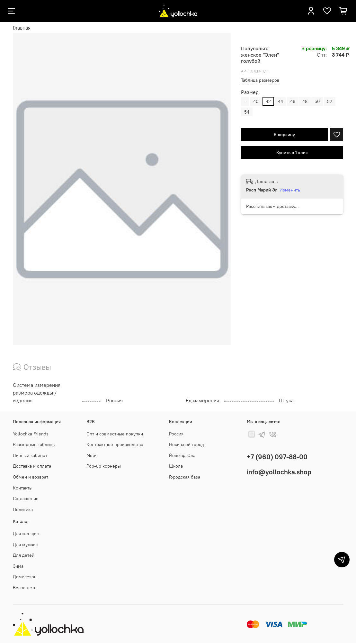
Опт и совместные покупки (114, 434)
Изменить (290, 190)
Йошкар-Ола (182, 455)
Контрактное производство (114, 444)
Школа (176, 466)
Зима (18, 566)
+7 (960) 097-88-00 (277, 456)
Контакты (22, 488)
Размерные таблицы (34, 444)
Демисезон (25, 577)
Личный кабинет (30, 455)
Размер (250, 92)
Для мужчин (25, 544)
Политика (23, 509)
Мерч (91, 455)
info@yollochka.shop (279, 472)
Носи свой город (186, 444)
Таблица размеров (260, 80)
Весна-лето (25, 588)
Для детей (23, 555)
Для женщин (26, 533)
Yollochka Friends (31, 434)
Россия (176, 434)
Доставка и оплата (32, 466)
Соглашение (26, 498)
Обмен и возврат (30, 477)
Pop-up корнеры (103, 466)
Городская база (184, 477)
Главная (22, 27)
